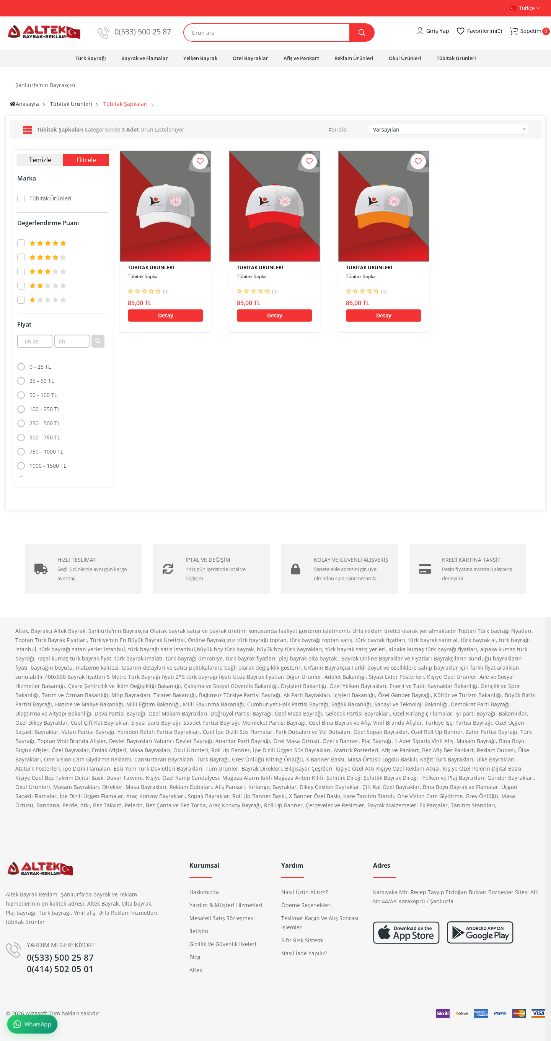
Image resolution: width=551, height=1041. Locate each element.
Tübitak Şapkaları (125, 103)
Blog (195, 957)
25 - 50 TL (41, 380)
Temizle (40, 160)
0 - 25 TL (40, 366)
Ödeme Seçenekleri (306, 905)
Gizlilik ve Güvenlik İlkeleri (222, 944)
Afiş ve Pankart (301, 58)
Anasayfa (24, 103)
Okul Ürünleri (405, 58)
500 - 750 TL (44, 437)
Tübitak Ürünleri (456, 58)
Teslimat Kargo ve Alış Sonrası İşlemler (320, 922)
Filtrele (86, 160)
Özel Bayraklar (250, 58)
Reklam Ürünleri (353, 58)
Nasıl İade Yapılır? (304, 953)
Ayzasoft (36, 1013)
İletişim (198, 931)
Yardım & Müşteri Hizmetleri (225, 905)
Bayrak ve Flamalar (144, 58)
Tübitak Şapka (143, 276)
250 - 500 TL (44, 423)
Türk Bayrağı (90, 58)
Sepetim (525, 31)
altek (195, 970)
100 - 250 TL (44, 409)
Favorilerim (479, 31)
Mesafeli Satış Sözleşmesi (222, 918)
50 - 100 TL (43, 395)
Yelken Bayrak (200, 58)
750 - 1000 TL (46, 451)
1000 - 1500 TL (47, 465)
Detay (165, 315)
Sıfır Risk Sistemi (302, 940)
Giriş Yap (433, 31)
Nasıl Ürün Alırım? (304, 892)
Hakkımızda (204, 892)
